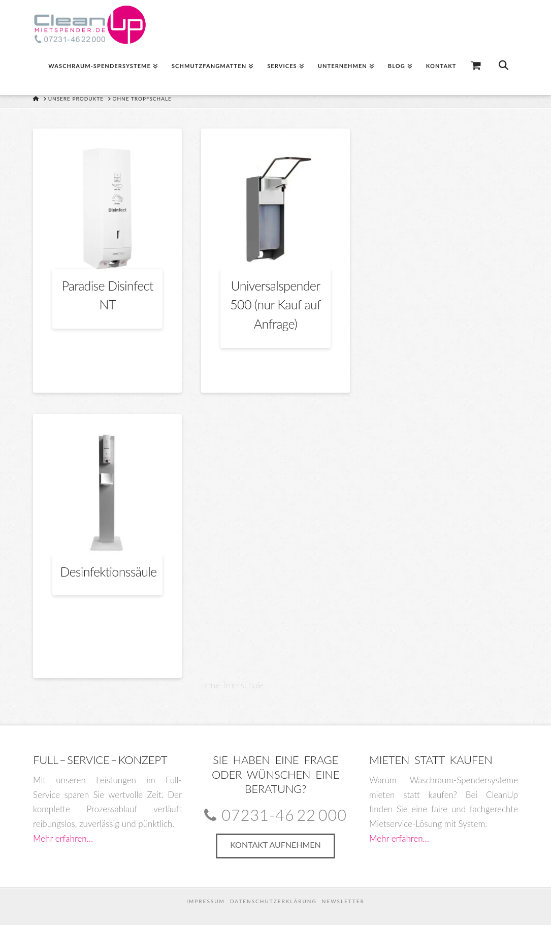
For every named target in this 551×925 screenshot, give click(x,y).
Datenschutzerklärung (273, 901)
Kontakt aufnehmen (275, 844)
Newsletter (343, 901)
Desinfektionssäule (108, 571)
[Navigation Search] (502, 69)
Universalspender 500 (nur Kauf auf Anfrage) (275, 304)
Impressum (205, 901)
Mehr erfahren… (63, 838)
